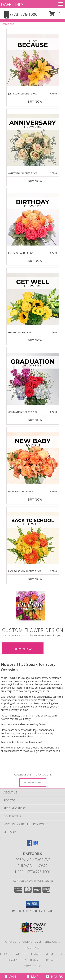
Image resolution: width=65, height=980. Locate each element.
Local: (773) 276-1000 (32, 871)
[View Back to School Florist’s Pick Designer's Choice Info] (33, 538)
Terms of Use (33, 966)
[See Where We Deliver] (32, 782)
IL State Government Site (48, 953)
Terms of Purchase (43, 959)
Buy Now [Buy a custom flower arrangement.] (23, 649)
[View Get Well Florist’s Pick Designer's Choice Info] (33, 299)
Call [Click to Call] (11, 976)
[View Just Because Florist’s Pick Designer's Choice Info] (33, 60)
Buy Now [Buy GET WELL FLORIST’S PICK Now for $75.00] (35, 340)
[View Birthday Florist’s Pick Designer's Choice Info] (33, 219)
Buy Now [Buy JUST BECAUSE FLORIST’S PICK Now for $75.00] (35, 101)
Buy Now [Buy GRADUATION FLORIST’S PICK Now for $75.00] (35, 420)
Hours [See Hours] (54, 976)
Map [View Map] (32, 976)
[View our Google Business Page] (35, 845)
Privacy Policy (17, 959)
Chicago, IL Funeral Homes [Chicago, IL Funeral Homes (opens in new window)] (23, 941)
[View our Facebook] (29, 845)
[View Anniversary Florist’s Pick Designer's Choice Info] (33, 140)
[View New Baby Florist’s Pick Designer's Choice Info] (33, 458)
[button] (55, 15)
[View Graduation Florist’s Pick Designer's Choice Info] (33, 378)
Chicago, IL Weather (14, 953)
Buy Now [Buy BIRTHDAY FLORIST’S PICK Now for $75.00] (35, 261)
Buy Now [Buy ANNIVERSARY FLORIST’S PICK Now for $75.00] (35, 181)
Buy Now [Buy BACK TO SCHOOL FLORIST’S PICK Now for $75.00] (35, 579)
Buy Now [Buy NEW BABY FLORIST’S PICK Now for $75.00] (35, 499)
